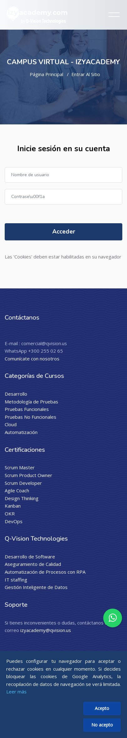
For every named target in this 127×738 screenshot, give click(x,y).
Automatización (21, 432)
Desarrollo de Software (30, 556)
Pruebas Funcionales (27, 409)
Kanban (13, 506)
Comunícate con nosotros (32, 358)
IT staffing (16, 579)
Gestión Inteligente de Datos (36, 587)
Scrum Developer (23, 483)
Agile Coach (17, 490)
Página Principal (46, 74)
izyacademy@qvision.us (45, 630)
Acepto (102, 708)
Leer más (16, 691)
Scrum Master (20, 467)
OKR (10, 513)
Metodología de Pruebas (31, 401)
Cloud (11, 424)
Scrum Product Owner (28, 475)
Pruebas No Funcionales (30, 417)
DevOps (14, 521)
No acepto (102, 725)
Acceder (63, 232)
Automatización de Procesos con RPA (45, 572)
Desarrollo (16, 394)
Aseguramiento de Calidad (33, 564)
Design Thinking (21, 498)
